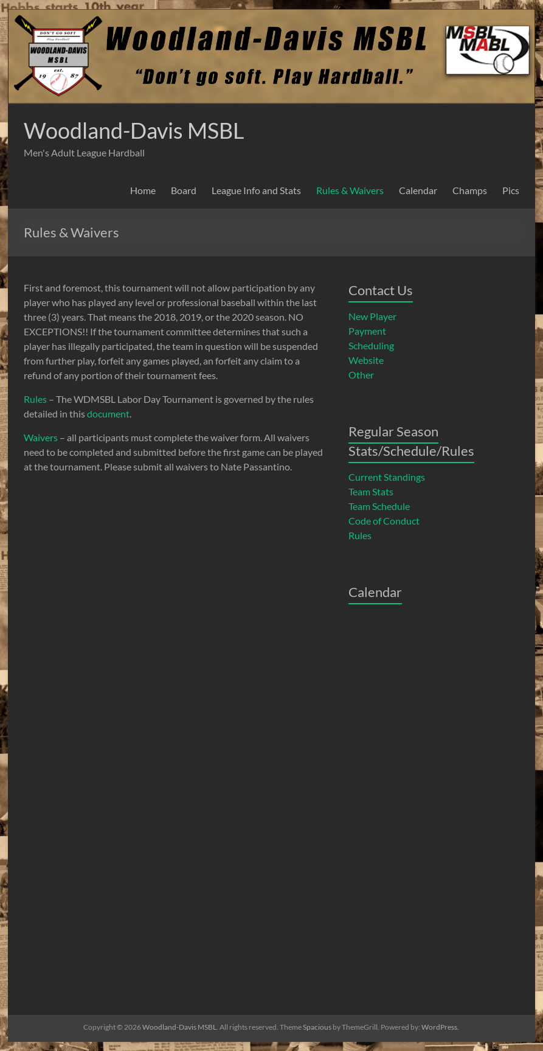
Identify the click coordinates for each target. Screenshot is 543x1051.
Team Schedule (379, 506)
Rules (35, 399)
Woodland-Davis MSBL (134, 130)
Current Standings (386, 477)
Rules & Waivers (350, 190)
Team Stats (370, 491)
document (108, 413)
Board (183, 190)
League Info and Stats (256, 190)
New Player (372, 316)
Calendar (418, 190)
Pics (510, 190)
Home (143, 190)
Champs (469, 190)
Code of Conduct (384, 520)
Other (361, 374)
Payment (367, 331)
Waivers (41, 437)
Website (366, 360)
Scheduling (371, 345)
